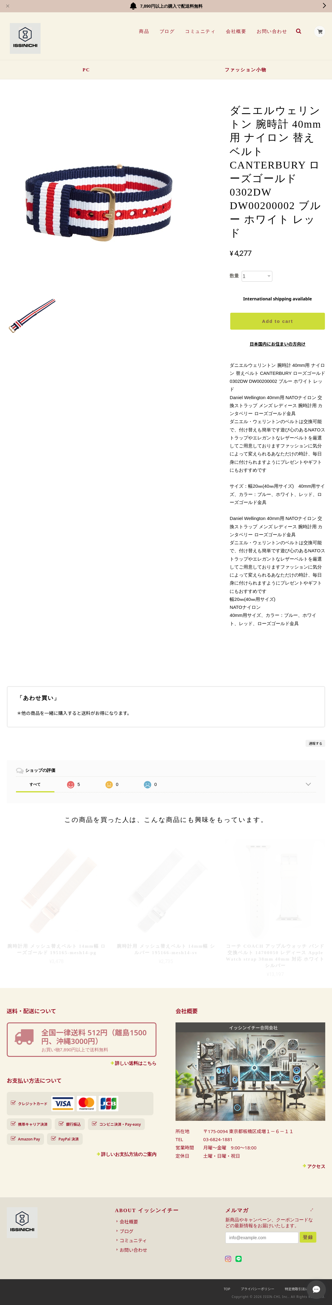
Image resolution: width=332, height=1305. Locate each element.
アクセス (316, 1166)
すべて (35, 784)
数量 (234, 275)
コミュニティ (200, 31)
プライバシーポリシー (258, 1289)
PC (86, 69)
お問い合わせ (272, 31)
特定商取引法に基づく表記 (305, 1289)
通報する (315, 743)
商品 (144, 31)
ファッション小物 (246, 69)
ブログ (167, 31)
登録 (308, 1237)
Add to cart (277, 321)
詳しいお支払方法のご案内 (128, 1154)
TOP (227, 1289)
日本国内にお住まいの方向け (278, 344)
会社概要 (236, 31)
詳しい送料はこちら (135, 1063)
